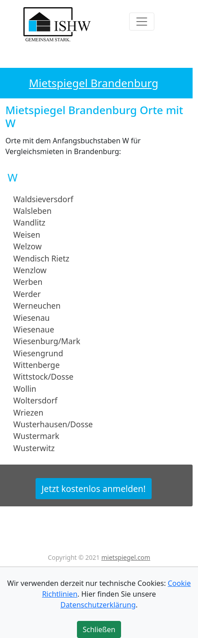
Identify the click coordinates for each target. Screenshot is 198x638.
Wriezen (29, 412)
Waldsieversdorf (43, 198)
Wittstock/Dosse (44, 376)
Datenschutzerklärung (97, 605)
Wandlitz (29, 222)
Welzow (28, 246)
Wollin (25, 388)
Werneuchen (37, 305)
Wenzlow (30, 270)
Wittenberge (37, 364)
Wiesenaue (34, 329)
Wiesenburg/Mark (47, 341)
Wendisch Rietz (42, 258)
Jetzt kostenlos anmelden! (93, 489)
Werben (28, 281)
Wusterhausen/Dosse (53, 424)
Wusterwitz (34, 448)
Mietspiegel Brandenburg (93, 82)
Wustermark (36, 435)
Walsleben (33, 210)
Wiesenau (32, 317)
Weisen (27, 234)
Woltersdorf (36, 400)
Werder (27, 293)
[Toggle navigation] (141, 22)
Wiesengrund (38, 352)
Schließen (99, 629)
